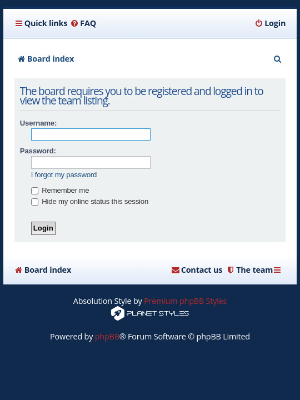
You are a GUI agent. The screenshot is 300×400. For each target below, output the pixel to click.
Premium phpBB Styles (185, 301)
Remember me (60, 190)
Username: (38, 123)
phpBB (107, 336)
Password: (38, 151)
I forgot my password (64, 175)
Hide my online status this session (89, 201)
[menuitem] (83, 23)
